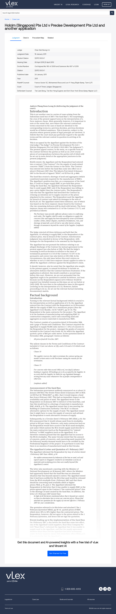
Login (96, 4)
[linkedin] (109, 589)
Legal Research (72, 4)
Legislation (8, 599)
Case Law (35, 599)
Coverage (86, 4)
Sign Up (107, 4)
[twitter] (101, 589)
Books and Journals (66, 599)
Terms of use (9, 608)
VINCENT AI (58, 4)
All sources (91, 599)
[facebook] (105, 589)
